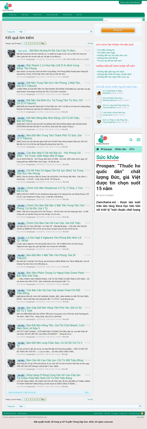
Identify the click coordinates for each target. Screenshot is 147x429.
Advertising (67, 15)
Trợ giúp (114, 413)
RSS (142, 413)
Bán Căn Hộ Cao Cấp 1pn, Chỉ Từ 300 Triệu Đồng (50, 360)
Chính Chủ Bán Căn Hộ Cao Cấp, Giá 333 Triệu (48, 223)
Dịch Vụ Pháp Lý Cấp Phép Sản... (116, 120)
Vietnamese (22, 413)
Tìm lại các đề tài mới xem (109, 60)
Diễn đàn (24, 15)
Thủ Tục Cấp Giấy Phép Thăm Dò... (117, 105)
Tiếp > (43, 43)
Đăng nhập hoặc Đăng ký (130, 2)
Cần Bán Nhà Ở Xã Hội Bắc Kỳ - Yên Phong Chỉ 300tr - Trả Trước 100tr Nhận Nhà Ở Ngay (49, 154)
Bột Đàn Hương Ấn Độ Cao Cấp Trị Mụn (46, 50)
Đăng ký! (117, 29)
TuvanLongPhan (109, 107)
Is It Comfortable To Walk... (113, 91)
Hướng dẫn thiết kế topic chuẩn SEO (114, 74)
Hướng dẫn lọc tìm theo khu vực (112, 55)
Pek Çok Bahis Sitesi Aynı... (113, 98)
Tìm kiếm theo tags (106, 52)
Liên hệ (79, 15)
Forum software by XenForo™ (25, 417)
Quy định (140, 417)
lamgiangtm (30, 59)
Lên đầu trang (134, 413)
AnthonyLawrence (110, 100)
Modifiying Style (10, 413)
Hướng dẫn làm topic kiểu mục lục (113, 77)
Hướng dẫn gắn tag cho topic (110, 71)
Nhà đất (66, 77)
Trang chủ (13, 15)
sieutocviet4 (107, 115)
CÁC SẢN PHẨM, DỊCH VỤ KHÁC (76, 59)
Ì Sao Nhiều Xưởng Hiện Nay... (115, 112)
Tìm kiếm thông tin (106, 50)
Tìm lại (90, 43)
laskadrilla (106, 93)
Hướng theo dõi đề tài (107, 58)
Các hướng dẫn (52, 15)
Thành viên (37, 15)
